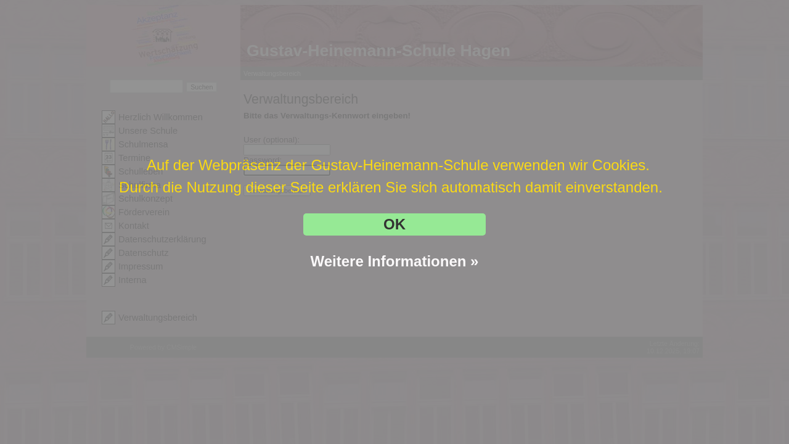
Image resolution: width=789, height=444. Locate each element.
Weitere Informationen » (395, 261)
